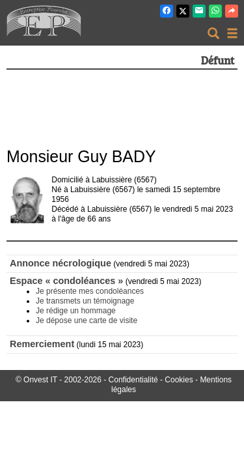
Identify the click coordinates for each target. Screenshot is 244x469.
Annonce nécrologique (60, 263)
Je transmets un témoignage (85, 301)
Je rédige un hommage (76, 310)
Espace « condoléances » (66, 281)
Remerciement (42, 344)
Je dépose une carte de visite (86, 320)
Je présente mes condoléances (90, 291)
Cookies (179, 379)
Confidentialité (133, 379)
